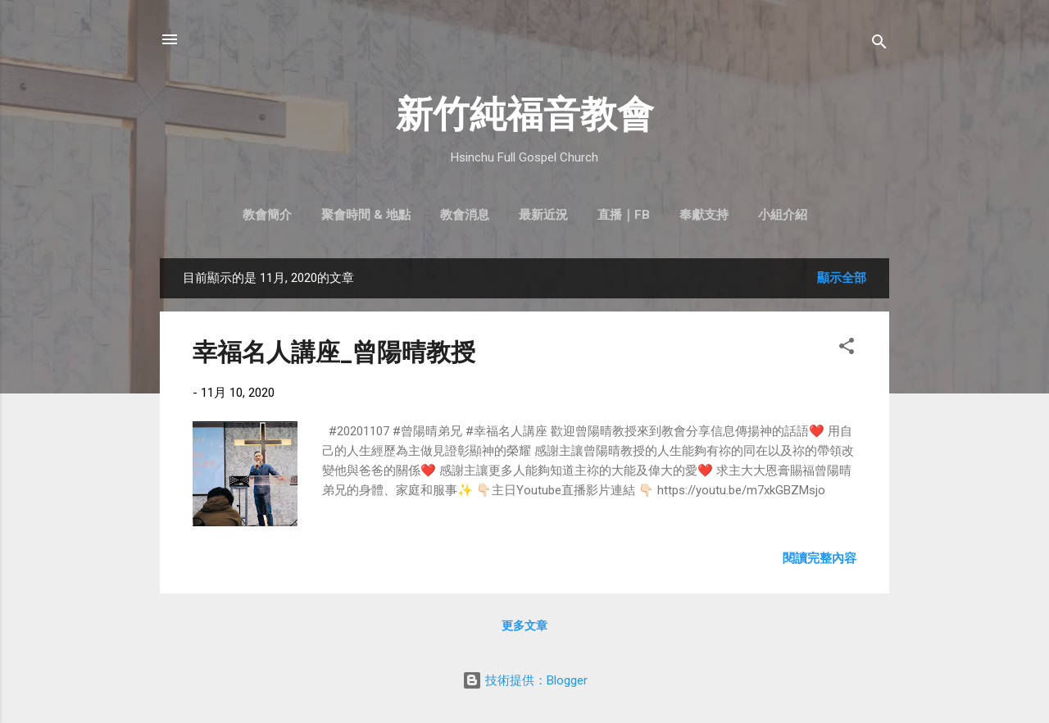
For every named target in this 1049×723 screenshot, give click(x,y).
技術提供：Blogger (525, 680)
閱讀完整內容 (819, 558)
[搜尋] (879, 45)
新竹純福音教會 (525, 114)
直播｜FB (623, 214)
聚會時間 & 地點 (366, 214)
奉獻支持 (704, 214)
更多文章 (524, 625)
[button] (846, 349)
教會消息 (464, 214)
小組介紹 (782, 214)
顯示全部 (841, 278)
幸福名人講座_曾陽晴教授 (334, 352)
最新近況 (543, 214)
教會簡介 (267, 214)
